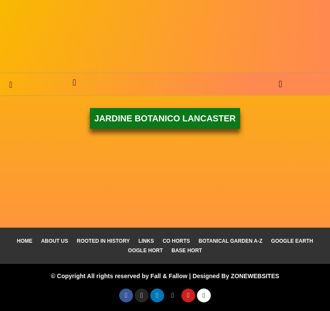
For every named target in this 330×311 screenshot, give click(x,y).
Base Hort (186, 251)
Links (146, 241)
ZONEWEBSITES (255, 276)
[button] (281, 84)
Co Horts (176, 241)
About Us (54, 241)
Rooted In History (103, 241)
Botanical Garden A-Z (231, 241)
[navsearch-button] (10, 84)
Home (24, 241)
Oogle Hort (145, 251)
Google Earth (292, 241)
